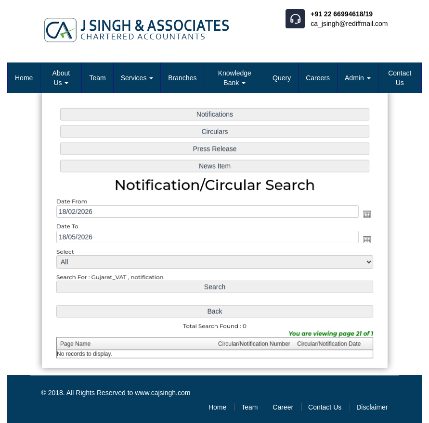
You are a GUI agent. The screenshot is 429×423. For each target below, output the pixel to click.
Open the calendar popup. (364, 214)
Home (24, 78)
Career (283, 407)
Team (97, 78)
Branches (182, 78)
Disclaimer (372, 407)
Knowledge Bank (234, 78)
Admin (358, 78)
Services (137, 78)
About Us (61, 78)
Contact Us (399, 78)
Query (282, 78)
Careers (318, 78)
